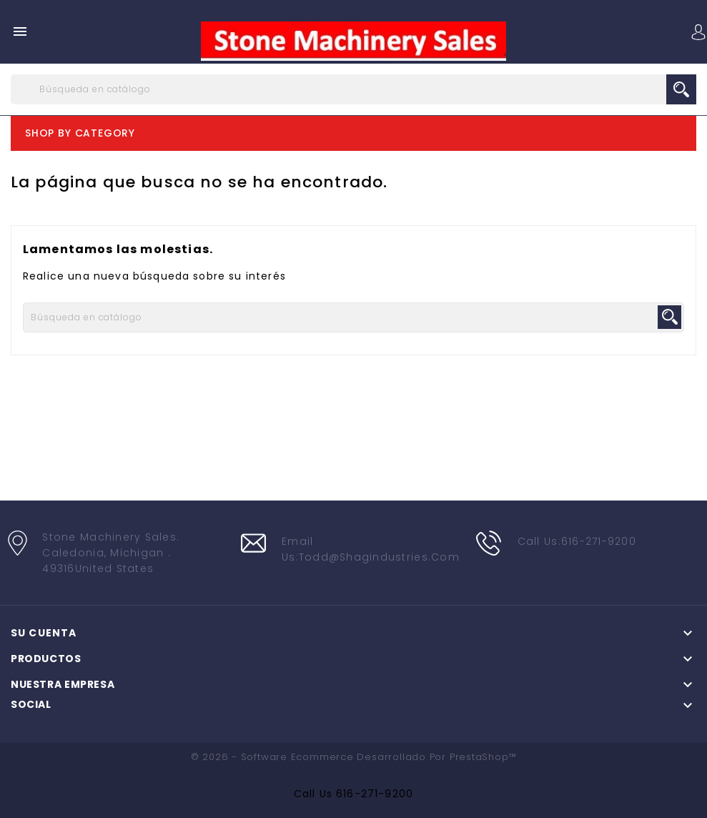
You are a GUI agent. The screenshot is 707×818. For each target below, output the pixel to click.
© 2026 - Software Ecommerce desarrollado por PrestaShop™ (354, 757)
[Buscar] (353, 89)
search (681, 89)
